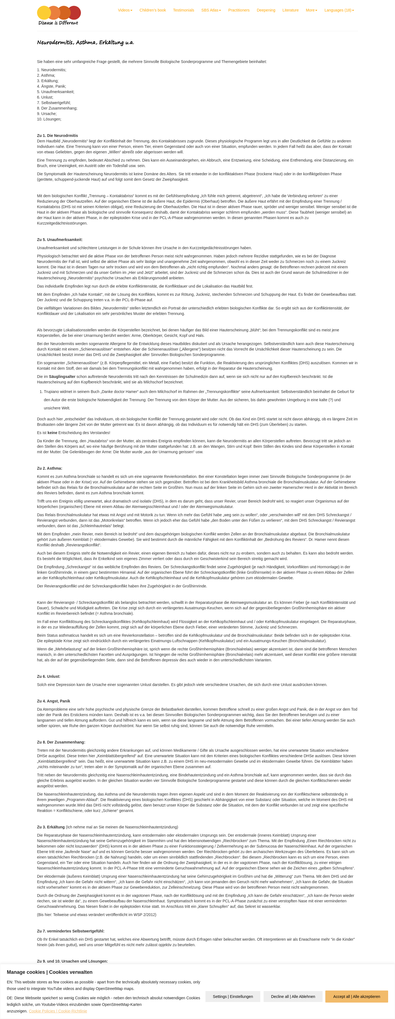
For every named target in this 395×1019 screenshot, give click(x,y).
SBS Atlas (211, 10)
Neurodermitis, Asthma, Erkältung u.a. (85, 42)
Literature (291, 10)
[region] (197, 991)
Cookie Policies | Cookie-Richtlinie (58, 1011)
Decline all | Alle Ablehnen (293, 996)
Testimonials (183, 10)
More (311, 10)
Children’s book (153, 10)
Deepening (266, 10)
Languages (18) (339, 10)
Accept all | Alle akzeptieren (356, 996)
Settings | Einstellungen (233, 996)
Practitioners (239, 10)
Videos (125, 10)
